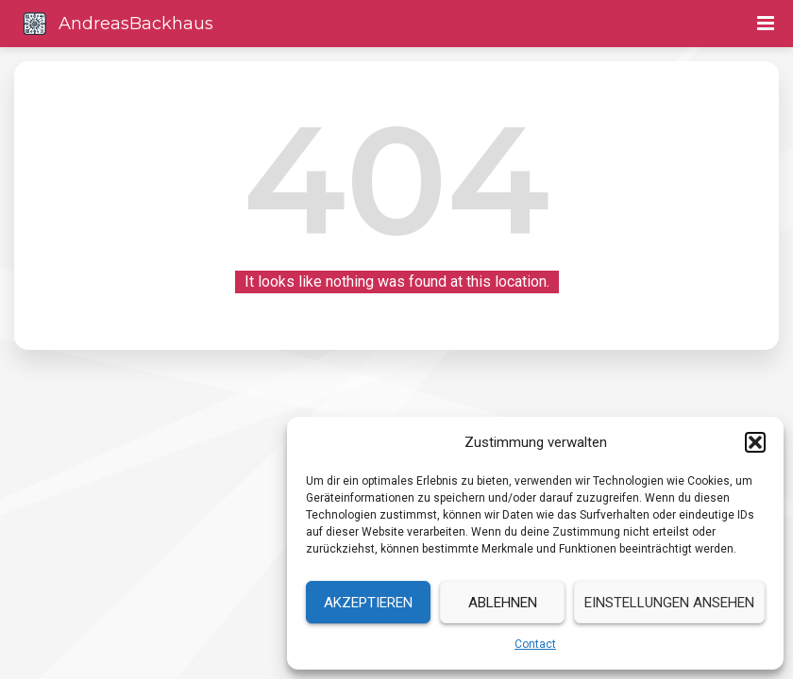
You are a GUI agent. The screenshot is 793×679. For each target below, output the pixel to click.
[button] (755, 442)
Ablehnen (502, 602)
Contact (535, 644)
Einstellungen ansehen (669, 602)
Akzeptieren (368, 602)
